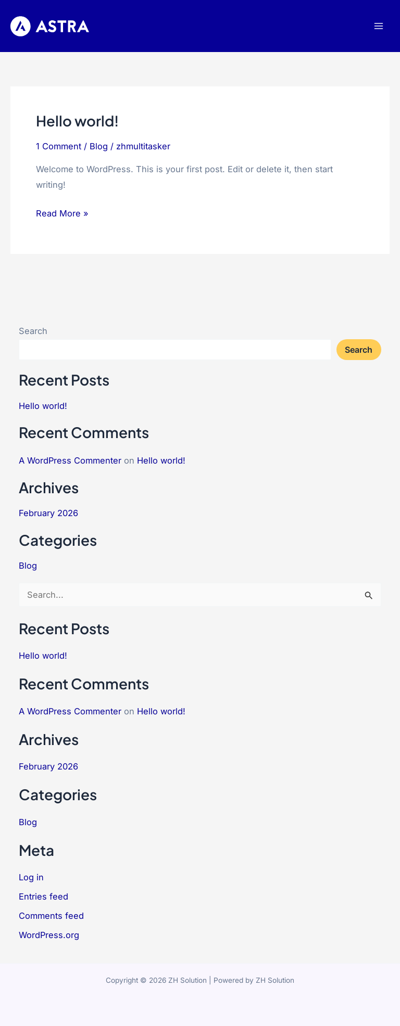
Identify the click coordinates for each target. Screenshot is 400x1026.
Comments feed (51, 915)
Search (33, 331)
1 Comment (58, 146)
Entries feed (43, 896)
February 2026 (48, 513)
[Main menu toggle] (378, 26)
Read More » (62, 212)
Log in (31, 877)
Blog (99, 146)
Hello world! (77, 121)
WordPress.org (49, 935)
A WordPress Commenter (70, 460)
